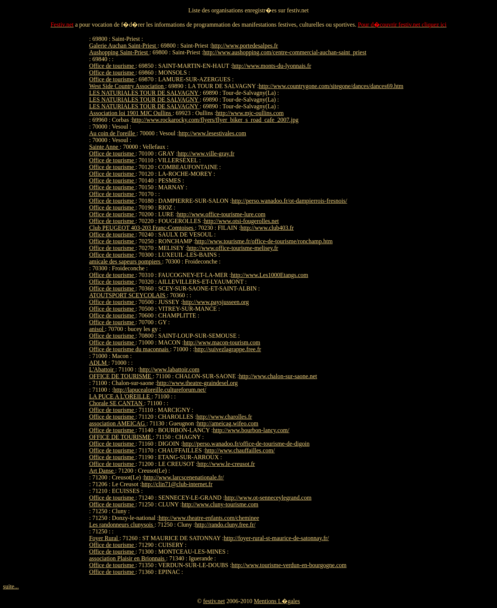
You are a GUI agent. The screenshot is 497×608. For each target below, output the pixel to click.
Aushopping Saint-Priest (119, 52)
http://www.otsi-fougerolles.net (241, 221)
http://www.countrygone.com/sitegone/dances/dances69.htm (331, 86)
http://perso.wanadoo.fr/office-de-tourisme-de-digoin (245, 443)
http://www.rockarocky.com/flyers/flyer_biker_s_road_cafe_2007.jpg (215, 120)
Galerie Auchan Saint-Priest (123, 45)
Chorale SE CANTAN (116, 403)
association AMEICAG (117, 423)
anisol (97, 329)
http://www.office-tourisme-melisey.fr (232, 248)
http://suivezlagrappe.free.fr (227, 349)
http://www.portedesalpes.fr (245, 45)
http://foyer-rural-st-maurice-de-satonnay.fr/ (276, 538)
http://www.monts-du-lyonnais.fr (271, 66)
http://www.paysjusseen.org (215, 302)
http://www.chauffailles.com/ (240, 450)
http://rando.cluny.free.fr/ (225, 524)
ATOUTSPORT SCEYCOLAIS (128, 295)
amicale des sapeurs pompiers (125, 261)
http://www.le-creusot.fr (226, 464)
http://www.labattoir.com (170, 369)
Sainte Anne (104, 147)
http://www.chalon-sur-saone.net (278, 376)
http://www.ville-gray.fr (206, 153)
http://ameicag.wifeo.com (227, 423)
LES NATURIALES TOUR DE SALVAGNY (144, 93)
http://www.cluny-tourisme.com (220, 504)
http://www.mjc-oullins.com (250, 113)
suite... (11, 586)
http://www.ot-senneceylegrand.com (268, 497)
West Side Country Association (127, 86)
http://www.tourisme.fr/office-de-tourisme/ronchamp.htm (264, 241)
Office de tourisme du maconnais (129, 349)
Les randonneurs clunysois (122, 524)
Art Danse (102, 470)
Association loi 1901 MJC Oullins (131, 113)
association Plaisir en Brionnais (127, 558)
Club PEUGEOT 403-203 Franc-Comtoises (142, 228)
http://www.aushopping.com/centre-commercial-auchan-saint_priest (284, 52)
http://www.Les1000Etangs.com (269, 275)
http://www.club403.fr (267, 228)
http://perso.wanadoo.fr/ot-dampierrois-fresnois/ (289, 201)
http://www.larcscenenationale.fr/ (184, 477)
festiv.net (214, 601)
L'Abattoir (102, 369)
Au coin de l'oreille (112, 133)
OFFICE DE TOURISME (121, 376)
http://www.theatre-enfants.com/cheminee (209, 518)
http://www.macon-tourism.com (222, 342)
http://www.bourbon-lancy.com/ (251, 430)
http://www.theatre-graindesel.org (197, 383)
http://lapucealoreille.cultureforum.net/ (159, 389)
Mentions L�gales (277, 601)
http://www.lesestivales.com (212, 133)
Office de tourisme (112, 66)
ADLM (98, 362)
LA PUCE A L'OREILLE (120, 396)
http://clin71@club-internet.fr (177, 484)
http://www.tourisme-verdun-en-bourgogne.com (288, 565)
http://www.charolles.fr (224, 416)
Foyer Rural (104, 538)
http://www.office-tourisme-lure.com (221, 214)
